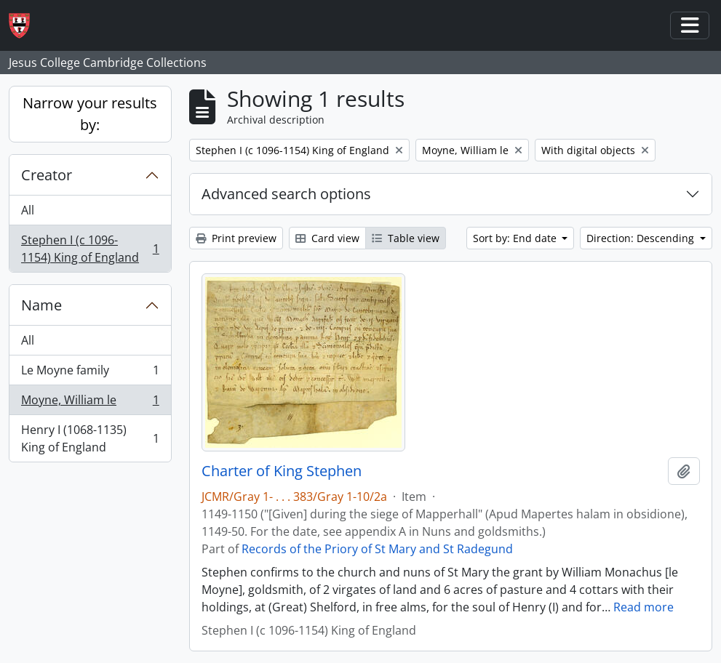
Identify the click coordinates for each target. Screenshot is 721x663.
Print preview (236, 238)
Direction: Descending (641, 238)
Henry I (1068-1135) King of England (89, 438)
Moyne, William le (89, 403)
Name (41, 305)
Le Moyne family (89, 373)
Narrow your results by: (90, 113)
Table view (405, 238)
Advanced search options (286, 194)
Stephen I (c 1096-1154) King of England (89, 248)
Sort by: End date (516, 238)
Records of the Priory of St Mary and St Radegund (377, 549)
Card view (327, 238)
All (27, 210)
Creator (46, 175)
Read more (643, 607)
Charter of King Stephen (282, 471)
